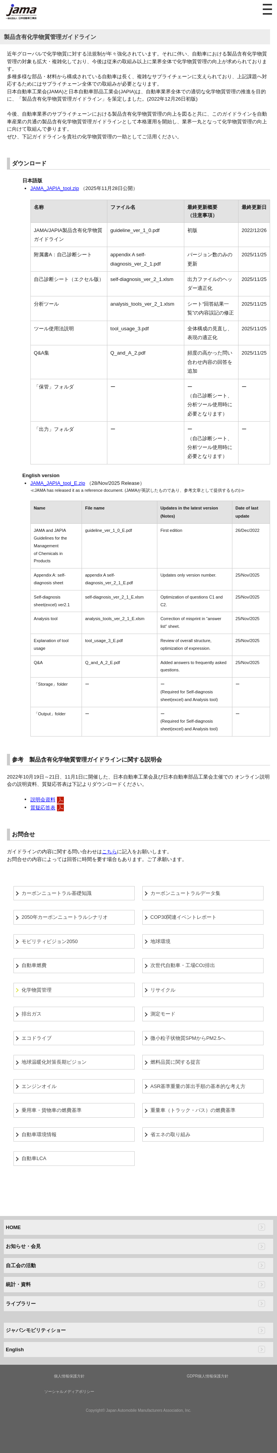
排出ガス (32, 1014)
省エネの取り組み (170, 1134)
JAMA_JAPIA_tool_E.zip (57, 483)
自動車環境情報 (39, 1134)
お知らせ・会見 (23, 1246)
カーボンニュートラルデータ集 (185, 893)
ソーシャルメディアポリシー (69, 1391)
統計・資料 (18, 1284)
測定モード (162, 1014)
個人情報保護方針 (69, 1376)
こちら (109, 851)
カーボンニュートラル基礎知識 (57, 893)
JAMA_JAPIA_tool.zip (54, 188)
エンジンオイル (39, 1086)
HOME (13, 1227)
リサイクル (162, 990)
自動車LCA (34, 1158)
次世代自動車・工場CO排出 (182, 965)
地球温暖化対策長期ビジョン (54, 1062)
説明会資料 (42, 799)
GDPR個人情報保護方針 (208, 1376)
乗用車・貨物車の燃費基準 (52, 1110)
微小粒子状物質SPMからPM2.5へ (188, 1038)
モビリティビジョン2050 (50, 941)
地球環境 (160, 941)
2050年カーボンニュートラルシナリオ (65, 917)
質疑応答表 (42, 808)
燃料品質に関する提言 (175, 1062)
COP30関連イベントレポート (183, 917)
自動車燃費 (34, 965)
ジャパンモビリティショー (36, 1330)
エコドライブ (37, 1038)
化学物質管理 (37, 990)
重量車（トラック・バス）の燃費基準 (192, 1110)
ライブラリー (21, 1304)
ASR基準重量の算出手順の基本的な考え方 (198, 1086)
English (15, 1349)
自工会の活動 (21, 1265)
